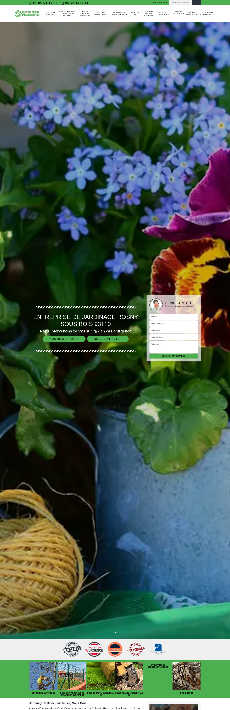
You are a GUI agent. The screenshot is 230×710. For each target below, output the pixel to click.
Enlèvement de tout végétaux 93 (207, 13)
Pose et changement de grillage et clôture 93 (67, 13)
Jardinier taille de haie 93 (178, 13)
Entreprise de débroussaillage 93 (119, 13)
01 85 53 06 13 (43, 3)
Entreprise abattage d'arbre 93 (148, 13)
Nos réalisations (64, 338)
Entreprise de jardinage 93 (164, 13)
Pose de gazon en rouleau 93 (84, 13)
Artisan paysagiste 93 (192, 13)
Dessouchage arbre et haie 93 (100, 13)
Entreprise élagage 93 (50, 13)
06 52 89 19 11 (74, 3)
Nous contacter (108, 338)
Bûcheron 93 (135, 13)
